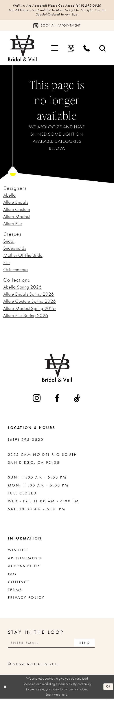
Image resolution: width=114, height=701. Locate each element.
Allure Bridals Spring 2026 (28, 295)
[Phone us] (87, 49)
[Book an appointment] (57, 26)
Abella (9, 196)
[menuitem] (55, 49)
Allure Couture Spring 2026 (29, 303)
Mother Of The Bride (22, 257)
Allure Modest (16, 218)
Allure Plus (12, 225)
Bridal (8, 242)
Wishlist (18, 551)
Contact (18, 583)
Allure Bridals (15, 204)
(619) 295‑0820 (92, 5)
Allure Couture (16, 211)
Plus (6, 264)
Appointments (25, 559)
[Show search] (102, 49)
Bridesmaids (14, 249)
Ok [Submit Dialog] (107, 689)
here (64, 697)
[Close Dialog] (5, 689)
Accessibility (24, 567)
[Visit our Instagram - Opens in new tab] (37, 399)
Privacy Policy (26, 599)
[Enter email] (56, 644)
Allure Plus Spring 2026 (25, 317)
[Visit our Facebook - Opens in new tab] (57, 399)
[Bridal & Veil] (22, 49)
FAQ (12, 575)
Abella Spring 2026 (22, 288)
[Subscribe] (93, 644)
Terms (15, 591)
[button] (55, 49)
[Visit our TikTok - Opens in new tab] (77, 399)
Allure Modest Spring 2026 (29, 310)
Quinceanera (15, 271)
